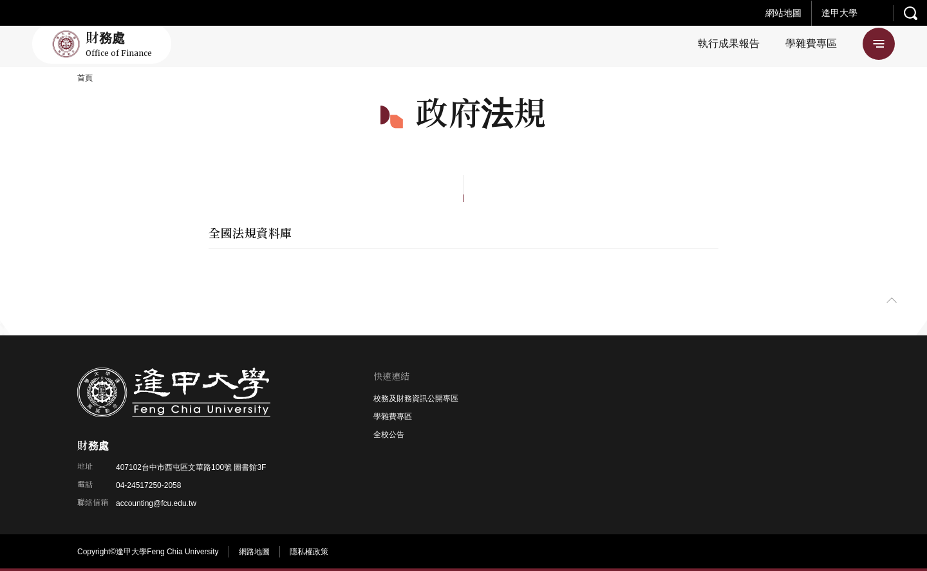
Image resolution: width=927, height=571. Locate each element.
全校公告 (388, 434)
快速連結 (391, 376)
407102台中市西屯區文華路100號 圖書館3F (191, 467)
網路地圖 (254, 551)
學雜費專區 (811, 43)
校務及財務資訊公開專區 (415, 398)
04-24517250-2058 (148, 485)
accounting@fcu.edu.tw (156, 503)
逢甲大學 (839, 13)
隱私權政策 (309, 551)
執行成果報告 (729, 43)
